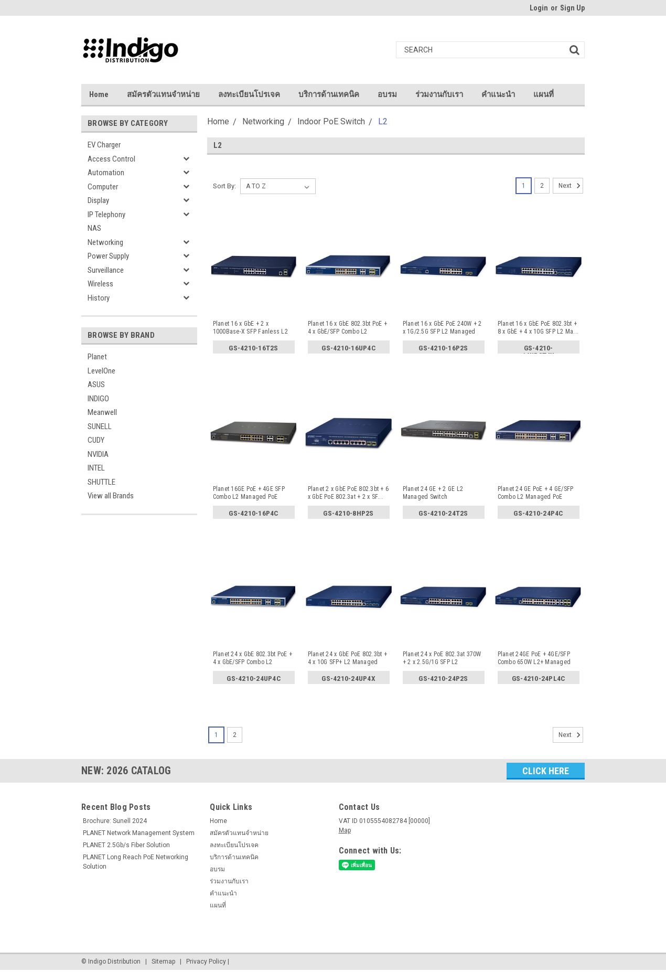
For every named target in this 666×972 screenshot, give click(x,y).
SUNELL (100, 426)
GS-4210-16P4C (253, 513)
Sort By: (224, 186)
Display (98, 200)
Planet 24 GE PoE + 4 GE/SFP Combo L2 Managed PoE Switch (536, 493)
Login (539, 8)
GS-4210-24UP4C (253, 679)
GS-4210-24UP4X (348, 679)
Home (99, 94)
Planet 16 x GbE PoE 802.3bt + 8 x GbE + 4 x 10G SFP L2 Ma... (538, 327)
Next (570, 185)
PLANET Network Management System (139, 833)
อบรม (387, 94)
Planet (97, 356)
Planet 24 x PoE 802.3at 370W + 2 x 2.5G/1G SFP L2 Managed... (442, 658)
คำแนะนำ (498, 94)
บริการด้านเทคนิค (328, 94)
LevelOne (101, 371)
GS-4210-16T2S (253, 348)
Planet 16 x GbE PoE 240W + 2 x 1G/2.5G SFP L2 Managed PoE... (442, 328)
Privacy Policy (206, 961)
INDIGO (98, 398)
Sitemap (163, 961)
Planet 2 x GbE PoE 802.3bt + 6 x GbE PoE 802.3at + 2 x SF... (348, 492)
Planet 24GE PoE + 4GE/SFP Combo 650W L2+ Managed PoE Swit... (534, 658)
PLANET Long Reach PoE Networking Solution (135, 861)
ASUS (96, 384)
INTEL (96, 468)
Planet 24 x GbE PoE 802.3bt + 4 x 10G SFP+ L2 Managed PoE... (347, 658)
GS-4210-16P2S (443, 348)
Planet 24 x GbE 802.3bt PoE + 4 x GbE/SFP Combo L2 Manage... (252, 658)
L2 (383, 121)
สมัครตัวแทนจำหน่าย (163, 94)
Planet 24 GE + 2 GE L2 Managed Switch (433, 492)
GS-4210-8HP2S (348, 513)
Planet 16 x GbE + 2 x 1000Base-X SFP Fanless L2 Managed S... (250, 328)
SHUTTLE (101, 482)
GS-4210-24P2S (443, 679)
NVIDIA (98, 454)
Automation (106, 172)
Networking (105, 242)
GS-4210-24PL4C (538, 679)
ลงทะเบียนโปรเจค (249, 94)
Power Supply (108, 256)
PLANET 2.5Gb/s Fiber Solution (126, 845)
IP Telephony (106, 214)
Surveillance (106, 270)
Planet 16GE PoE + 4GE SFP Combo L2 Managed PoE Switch (249, 493)
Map (345, 830)
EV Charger (104, 144)
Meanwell (102, 412)
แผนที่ (543, 94)
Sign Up (572, 8)
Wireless (100, 284)
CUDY (96, 440)
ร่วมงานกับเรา (439, 94)
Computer (103, 186)
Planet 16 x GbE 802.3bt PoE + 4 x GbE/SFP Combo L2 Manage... (347, 328)
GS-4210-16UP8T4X (538, 350)
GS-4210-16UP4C (348, 348)
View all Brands (111, 495)
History (99, 298)
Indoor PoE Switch (331, 121)
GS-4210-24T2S (443, 513)
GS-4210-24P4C (538, 513)
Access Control (111, 159)
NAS (94, 228)
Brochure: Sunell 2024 (115, 821)
